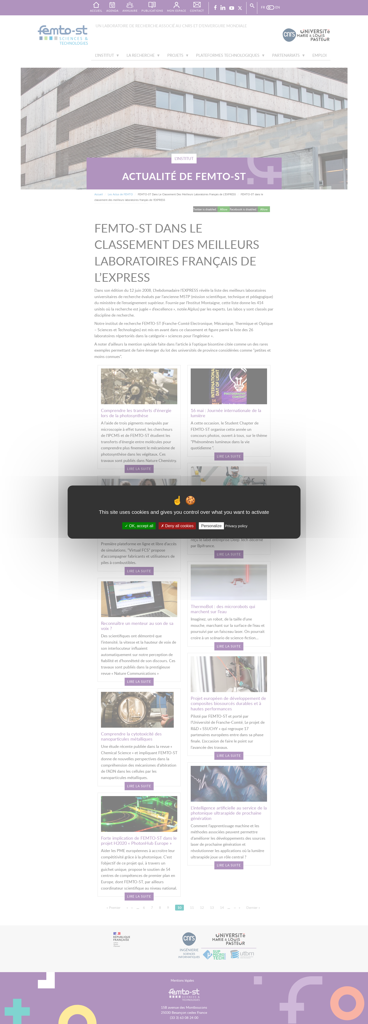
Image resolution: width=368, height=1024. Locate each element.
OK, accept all (139, 526)
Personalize (211, 526)
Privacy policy (236, 526)
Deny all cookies (177, 526)
